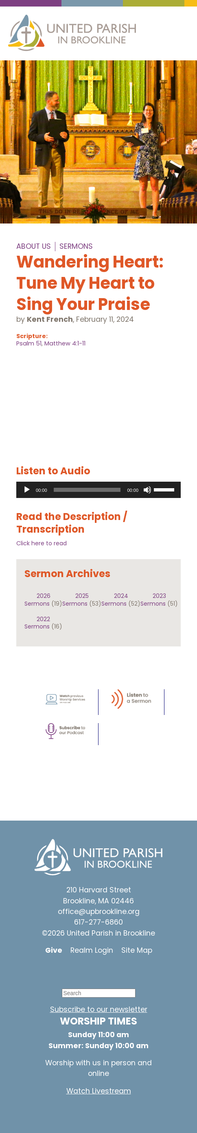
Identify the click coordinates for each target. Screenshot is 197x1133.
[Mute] (147, 490)
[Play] (27, 490)
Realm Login (91, 950)
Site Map (136, 950)
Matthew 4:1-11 (64, 343)
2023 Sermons (153, 599)
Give (53, 950)
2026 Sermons (37, 599)
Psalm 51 (29, 343)
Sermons (76, 246)
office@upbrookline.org (99, 911)
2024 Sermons (114, 599)
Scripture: (32, 336)
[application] (98, 490)
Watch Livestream (98, 1091)
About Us (33, 246)
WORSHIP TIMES (98, 1021)
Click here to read (41, 543)
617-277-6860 (98, 922)
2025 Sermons (75, 599)
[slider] (87, 490)
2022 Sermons (37, 623)
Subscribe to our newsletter (98, 1009)
